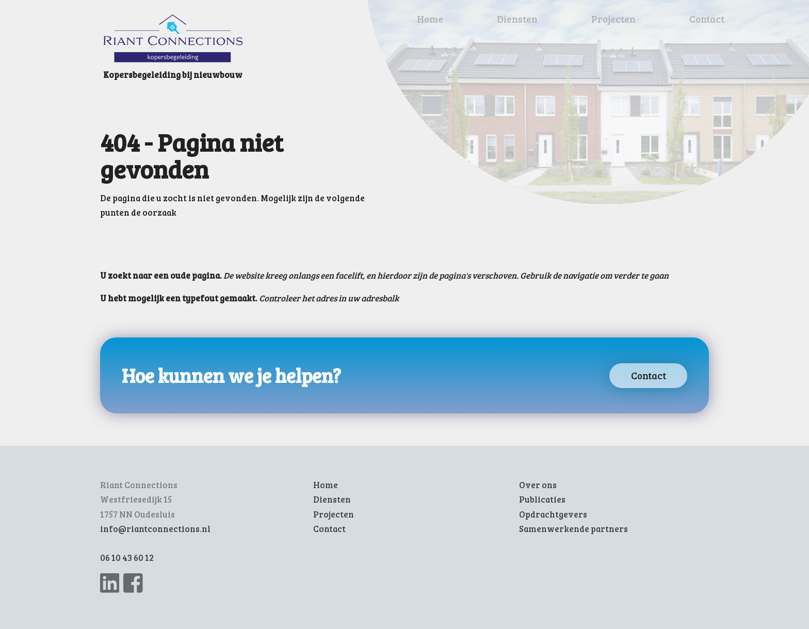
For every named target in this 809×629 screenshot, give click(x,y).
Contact (706, 18)
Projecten (613, 18)
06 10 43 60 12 (127, 557)
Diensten (517, 18)
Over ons (538, 485)
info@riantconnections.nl (155, 529)
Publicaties (542, 499)
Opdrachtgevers (553, 514)
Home (430, 18)
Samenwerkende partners (573, 529)
